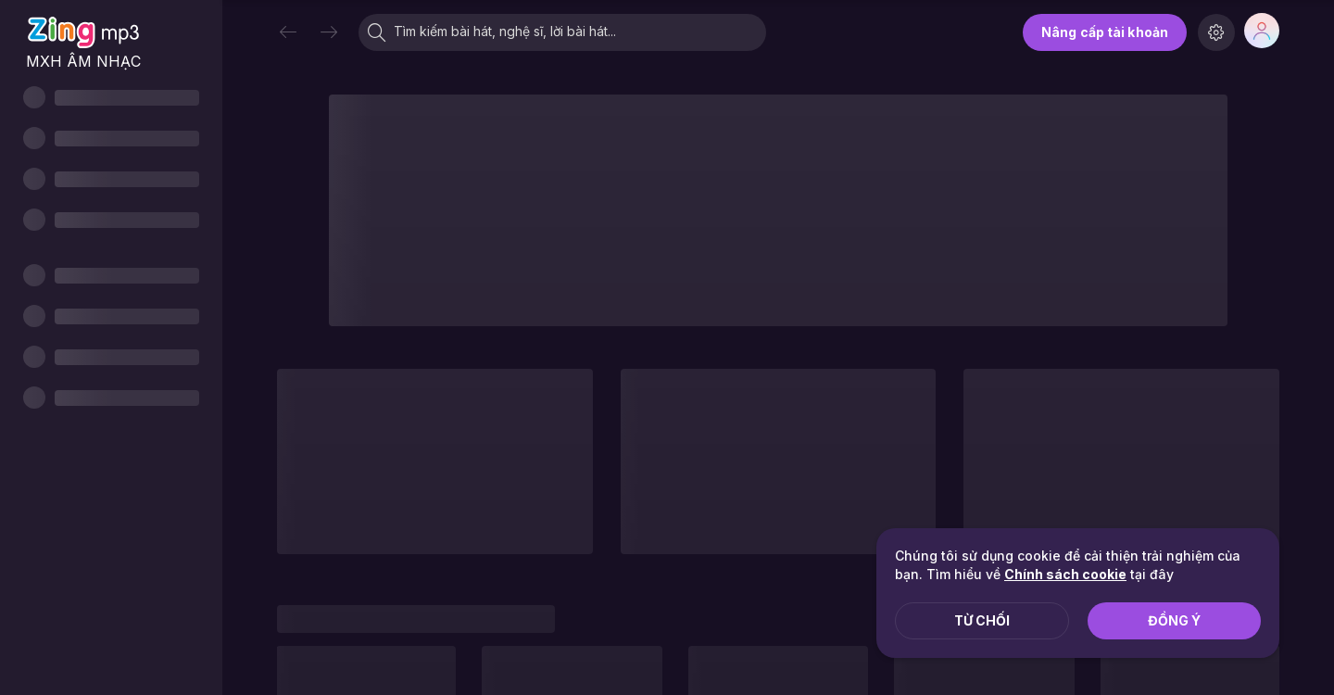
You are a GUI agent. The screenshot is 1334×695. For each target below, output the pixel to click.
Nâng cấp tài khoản (1104, 32)
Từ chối (982, 620)
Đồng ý (1174, 620)
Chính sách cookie (1065, 574)
